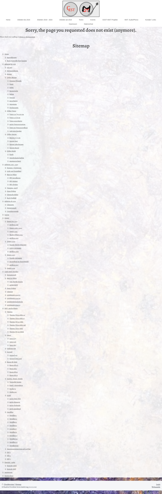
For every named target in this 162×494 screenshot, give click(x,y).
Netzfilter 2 (13, 419)
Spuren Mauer (14, 148)
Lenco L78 (12, 342)
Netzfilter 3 (13, 422)
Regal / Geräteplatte (16, 385)
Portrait (12, 97)
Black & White (12, 174)
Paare (11, 84)
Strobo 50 (12, 388)
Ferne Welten (11, 191)
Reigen (9, 74)
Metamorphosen (12, 71)
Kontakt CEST (12, 465)
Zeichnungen (13, 107)
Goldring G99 (11, 348)
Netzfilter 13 (13, 435)
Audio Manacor (14, 402)
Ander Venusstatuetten (17, 124)
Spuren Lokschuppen (16, 144)
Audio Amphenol (15, 409)
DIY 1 (9, 452)
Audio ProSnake (14, 405)
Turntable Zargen (15, 382)
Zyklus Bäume (12, 77)
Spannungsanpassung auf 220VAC (19, 449)
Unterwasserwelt (12, 211)
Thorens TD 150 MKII (16, 332)
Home (7, 54)
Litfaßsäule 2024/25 (13, 295)
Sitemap (18, 484)
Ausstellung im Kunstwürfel (18, 261)
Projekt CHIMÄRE (15, 258)
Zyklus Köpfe (11, 151)
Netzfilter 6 (13, 432)
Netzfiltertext (13, 445)
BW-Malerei (13, 181)
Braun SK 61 (13, 372)
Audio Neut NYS (15, 398)
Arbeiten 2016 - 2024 (11, 164)
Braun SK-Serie (12, 362)
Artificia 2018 (13, 224)
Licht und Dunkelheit (14, 171)
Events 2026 (11, 268)
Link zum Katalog (15, 131)
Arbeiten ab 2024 (10, 201)
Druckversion (8, 484)
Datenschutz (9, 475)
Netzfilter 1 (13, 415)
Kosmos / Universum (14, 168)
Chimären (10, 204)
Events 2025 (11, 255)
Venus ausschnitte (15, 121)
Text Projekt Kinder (16, 281)
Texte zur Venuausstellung (18, 127)
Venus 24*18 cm (14, 117)
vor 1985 (9, 67)
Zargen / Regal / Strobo (15, 378)
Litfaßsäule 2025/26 (13, 298)
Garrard (9, 352)
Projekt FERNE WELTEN (17, 245)
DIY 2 (9, 455)
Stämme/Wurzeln (15, 81)
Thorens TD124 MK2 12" (17, 315)
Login (158, 484)
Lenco (9, 335)
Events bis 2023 (12, 221)
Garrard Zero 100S (15, 358)
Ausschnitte (13, 101)
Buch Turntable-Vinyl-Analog (17, 60)
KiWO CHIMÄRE (15, 248)
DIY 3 (9, 459)
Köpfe (11, 154)
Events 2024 (11, 241)
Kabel (9, 395)
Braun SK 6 (13, 368)
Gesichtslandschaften (16, 158)
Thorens (9, 311)
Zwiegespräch (11, 208)
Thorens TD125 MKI (16, 328)
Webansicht (156, 487)
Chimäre (10, 291)
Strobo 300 (13, 392)
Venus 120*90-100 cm (16, 114)
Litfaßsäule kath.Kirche (15, 301)
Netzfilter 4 (13, 425)
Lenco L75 (12, 338)
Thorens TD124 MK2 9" (17, 318)
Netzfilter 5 (13, 429)
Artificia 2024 (13, 251)
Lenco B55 (12, 345)
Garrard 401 (13, 355)
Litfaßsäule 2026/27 (13, 305)
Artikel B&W (13, 285)
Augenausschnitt (15, 161)
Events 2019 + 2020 (15, 228)
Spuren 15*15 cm (14, 137)
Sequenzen (13, 104)
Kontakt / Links (10, 462)
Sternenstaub (11, 275)
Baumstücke (13, 91)
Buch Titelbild (11, 198)
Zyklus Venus (11, 111)
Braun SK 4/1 (13, 365)
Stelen (11, 87)
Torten (7, 214)
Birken (11, 94)
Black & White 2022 (16, 234)
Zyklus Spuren (12, 134)
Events (7, 218)
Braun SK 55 (13, 375)
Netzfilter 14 (13, 439)
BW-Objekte (13, 184)
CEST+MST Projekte (11, 271)
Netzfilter (10, 412)
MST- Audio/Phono (11, 308)
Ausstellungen (12, 57)
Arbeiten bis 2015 (10, 64)
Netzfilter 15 (13, 442)
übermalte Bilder (12, 194)
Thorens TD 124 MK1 (16, 322)
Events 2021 (13, 231)
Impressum (8, 472)
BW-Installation (14, 178)
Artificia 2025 (13, 265)
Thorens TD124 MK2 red (17, 325)
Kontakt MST (11, 469)
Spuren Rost (13, 141)
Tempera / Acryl (12, 188)
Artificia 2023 (13, 238)
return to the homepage (27, 37)
